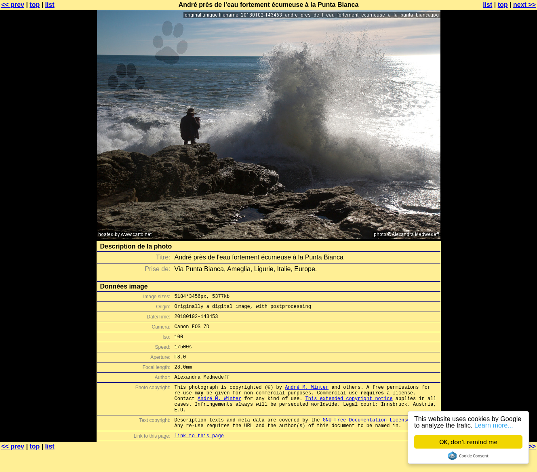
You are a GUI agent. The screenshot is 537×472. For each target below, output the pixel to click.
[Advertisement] (504, 200)
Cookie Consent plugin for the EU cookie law (468, 455)
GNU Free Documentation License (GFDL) (376, 437)
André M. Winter (307, 399)
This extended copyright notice (349, 412)
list (50, 4)
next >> (524, 4)
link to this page (199, 456)
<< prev (12, 4)
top (34, 4)
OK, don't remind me (468, 442)
